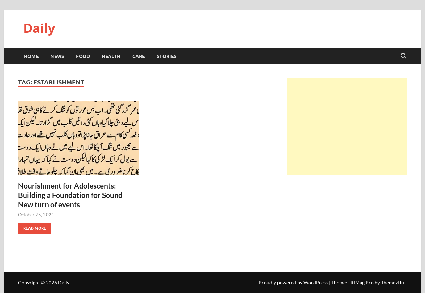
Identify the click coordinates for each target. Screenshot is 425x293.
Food (83, 56)
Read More (32, 227)
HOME (31, 56)
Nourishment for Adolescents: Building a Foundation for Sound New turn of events (70, 195)
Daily (39, 27)
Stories (166, 56)
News (57, 56)
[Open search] (403, 56)
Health (111, 56)
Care (138, 56)
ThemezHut (393, 282)
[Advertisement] (347, 126)
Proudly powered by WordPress (293, 282)
